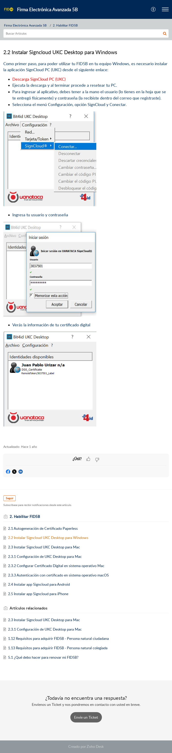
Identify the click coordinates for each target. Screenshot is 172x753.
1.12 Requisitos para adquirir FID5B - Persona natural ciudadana (58, 638)
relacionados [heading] (28, 608)
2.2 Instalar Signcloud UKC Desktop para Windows (48, 537)
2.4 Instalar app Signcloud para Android (39, 584)
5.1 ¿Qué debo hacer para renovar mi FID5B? (43, 657)
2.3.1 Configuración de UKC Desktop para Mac (45, 556)
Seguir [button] (9, 498)
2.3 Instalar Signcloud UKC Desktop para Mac (44, 547)
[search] (86, 33)
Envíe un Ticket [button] (86, 717)
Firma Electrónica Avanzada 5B (25, 25)
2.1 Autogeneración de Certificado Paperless (43, 528)
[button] (153, 9)
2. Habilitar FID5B (65, 25)
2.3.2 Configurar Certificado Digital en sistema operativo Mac (56, 565)
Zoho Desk (95, 746)
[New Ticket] (86, 717)
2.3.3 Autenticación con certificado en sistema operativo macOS (58, 575)
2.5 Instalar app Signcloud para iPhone (38, 593)
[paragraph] (86, 250)
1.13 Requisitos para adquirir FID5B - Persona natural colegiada (58, 647)
